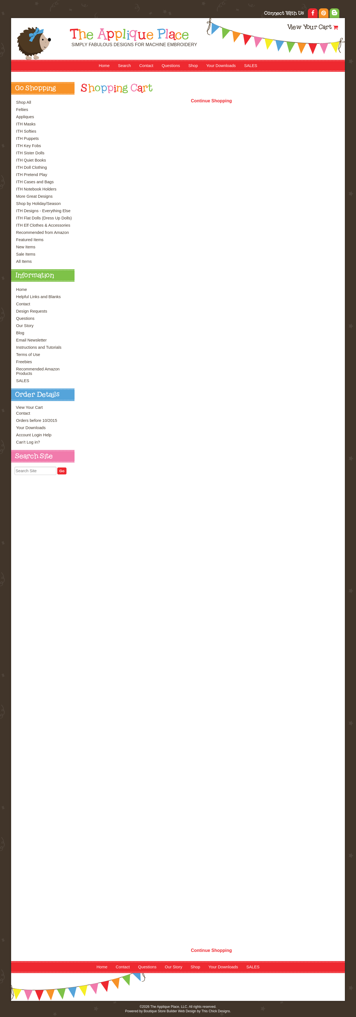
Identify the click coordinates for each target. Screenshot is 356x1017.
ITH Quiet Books (31, 160)
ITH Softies (26, 131)
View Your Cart (309, 27)
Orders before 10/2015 (36, 420)
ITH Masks (26, 124)
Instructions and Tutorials (38, 347)
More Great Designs (34, 196)
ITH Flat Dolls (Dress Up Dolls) (44, 218)
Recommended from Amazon (42, 232)
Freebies (24, 362)
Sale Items (25, 254)
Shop (193, 65)
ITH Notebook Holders (36, 189)
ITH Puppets (27, 138)
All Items (24, 261)
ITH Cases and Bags (35, 182)
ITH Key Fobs (28, 145)
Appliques (25, 117)
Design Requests (31, 311)
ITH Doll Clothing (31, 167)
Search (124, 65)
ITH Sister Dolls (30, 153)
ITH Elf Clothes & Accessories (43, 225)
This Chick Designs (215, 1011)
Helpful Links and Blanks (38, 297)
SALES (250, 65)
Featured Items (30, 239)
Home (104, 65)
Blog (20, 333)
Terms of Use (28, 354)
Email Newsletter (31, 340)
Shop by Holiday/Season (38, 203)
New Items (25, 247)
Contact (146, 65)
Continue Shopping (211, 100)
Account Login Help (33, 435)
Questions (171, 65)
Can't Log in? (28, 442)
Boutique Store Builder (160, 1011)
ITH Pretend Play (31, 174)
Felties (22, 109)
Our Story (25, 325)
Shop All (23, 102)
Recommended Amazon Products (38, 371)
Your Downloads (221, 65)
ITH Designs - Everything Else (43, 211)
